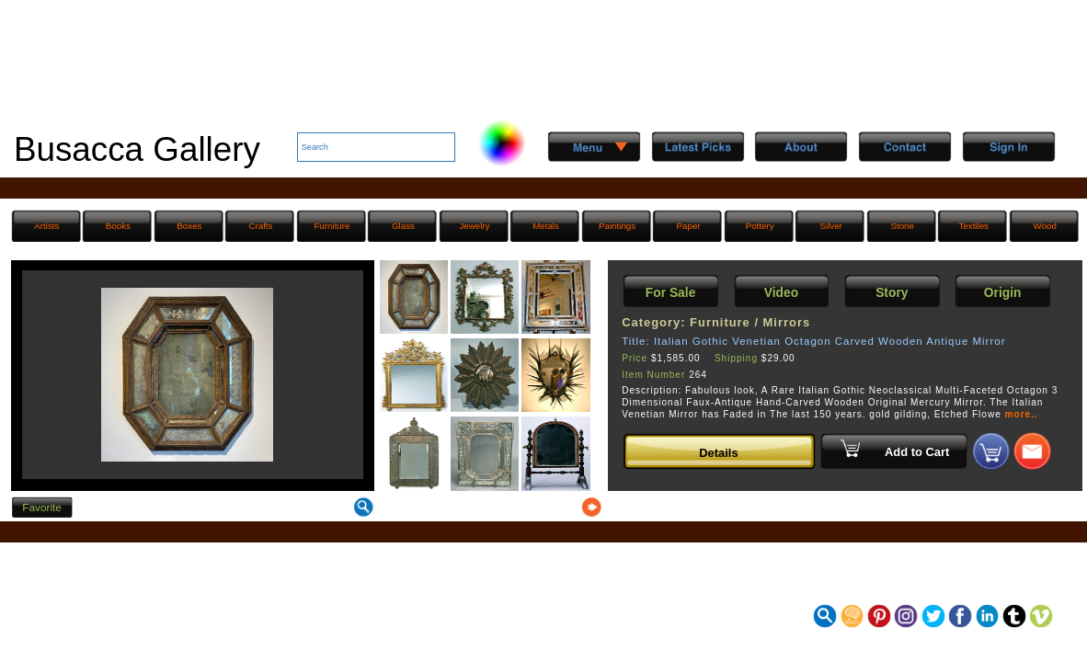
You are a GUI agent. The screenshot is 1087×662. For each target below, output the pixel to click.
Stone (902, 226)
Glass (403, 226)
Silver (830, 226)
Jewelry (474, 226)
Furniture (331, 226)
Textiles (973, 226)
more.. (1021, 414)
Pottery (760, 226)
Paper (689, 226)
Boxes (189, 226)
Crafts (260, 226)
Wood (1045, 226)
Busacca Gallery (137, 149)
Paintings (617, 226)
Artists (46, 226)
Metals (545, 226)
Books (118, 226)
